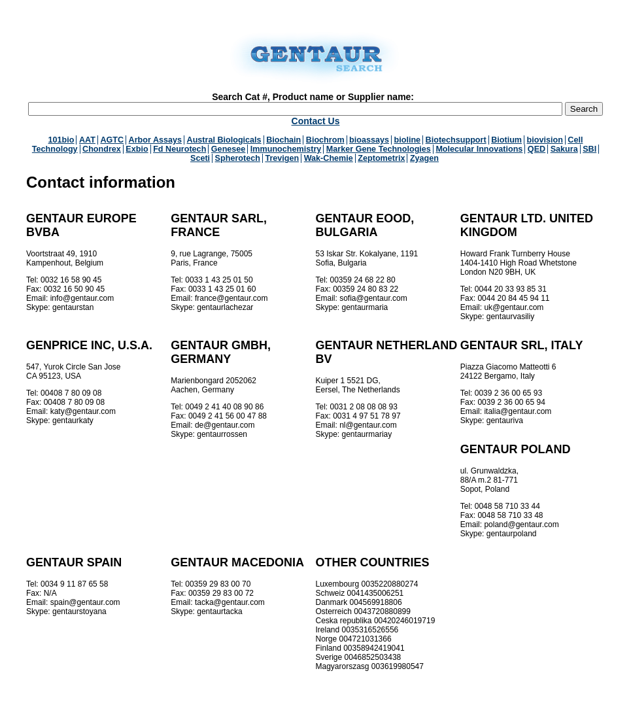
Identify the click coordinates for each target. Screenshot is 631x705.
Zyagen (424, 158)
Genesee (228, 149)
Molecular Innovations (478, 149)
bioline (407, 140)
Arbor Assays (155, 140)
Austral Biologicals (224, 140)
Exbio (137, 149)
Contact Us (316, 121)
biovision (545, 140)
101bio (61, 140)
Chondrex (101, 149)
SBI (589, 149)
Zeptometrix (381, 158)
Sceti (200, 158)
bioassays (369, 140)
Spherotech (237, 158)
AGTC (112, 140)
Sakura (564, 149)
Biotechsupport (456, 140)
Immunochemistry (285, 149)
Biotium (506, 140)
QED (536, 149)
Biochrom (325, 140)
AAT (87, 140)
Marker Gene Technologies (378, 149)
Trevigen (282, 158)
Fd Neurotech (179, 149)
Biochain (283, 140)
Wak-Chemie (328, 158)
